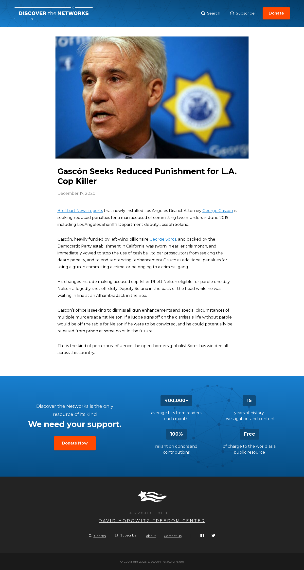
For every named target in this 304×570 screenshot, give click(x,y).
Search (210, 13)
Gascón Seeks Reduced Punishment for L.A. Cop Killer (53, 13)
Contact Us (172, 536)
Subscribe (242, 13)
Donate (276, 13)
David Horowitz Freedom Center (152, 520)
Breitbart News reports (80, 210)
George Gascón (217, 210)
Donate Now (75, 443)
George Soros (162, 239)
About (151, 536)
